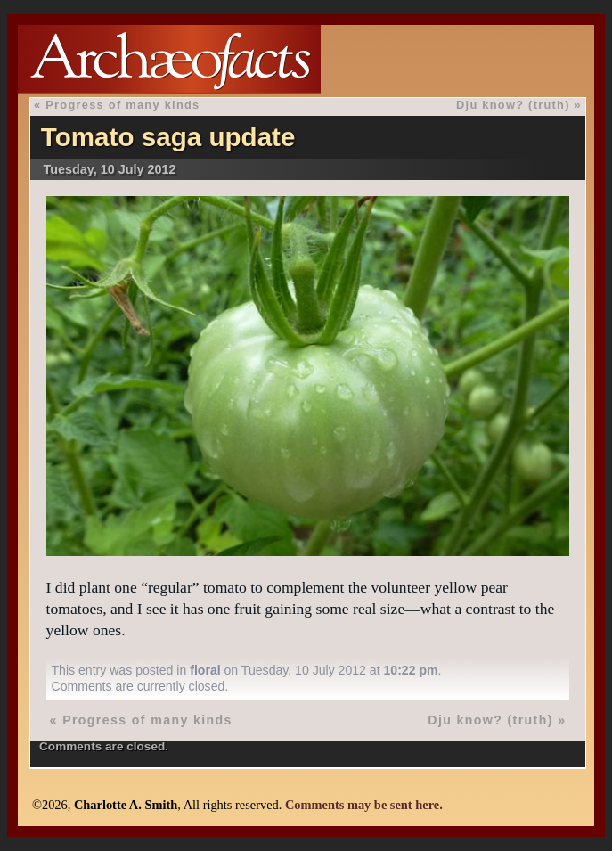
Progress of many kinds (122, 104)
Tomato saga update (168, 136)
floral (205, 670)
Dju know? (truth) (513, 104)
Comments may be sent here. (364, 805)
